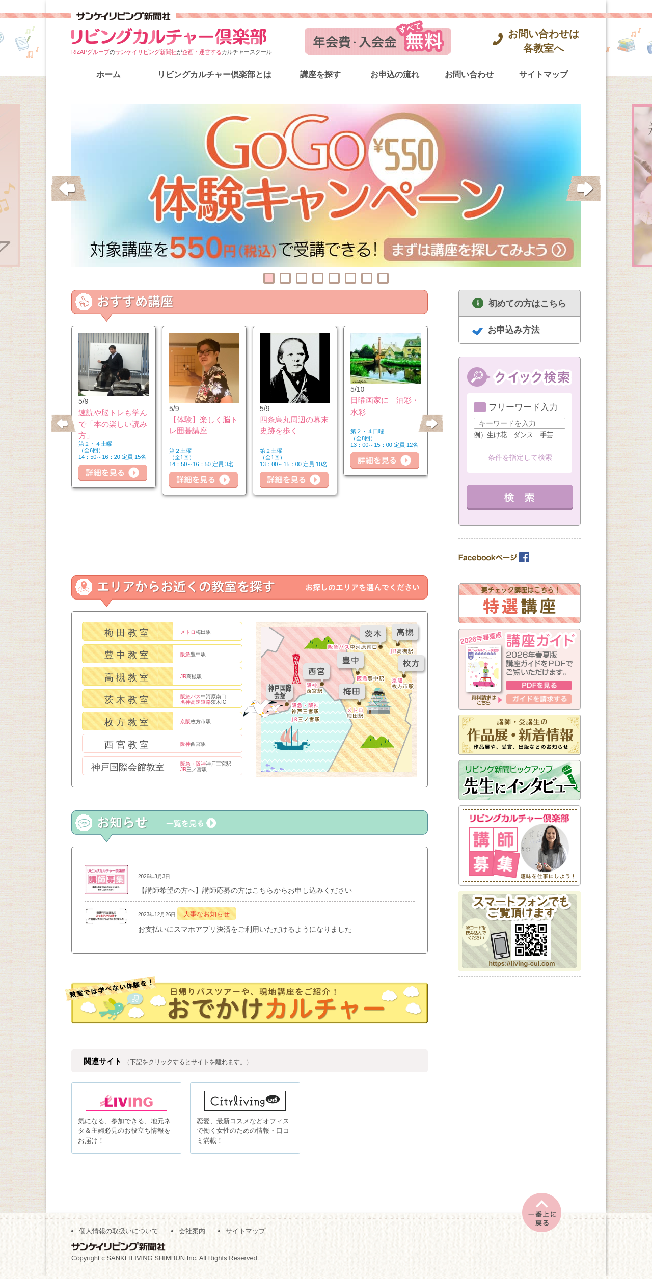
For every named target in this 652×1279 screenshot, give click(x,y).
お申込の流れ (394, 74)
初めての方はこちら (527, 303)
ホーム (108, 74)
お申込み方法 (514, 330)
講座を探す (320, 74)
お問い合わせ (469, 74)
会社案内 (192, 1234)
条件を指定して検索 (520, 457)
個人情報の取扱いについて (118, 1234)
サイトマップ (543, 74)
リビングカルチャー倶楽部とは (214, 74)
